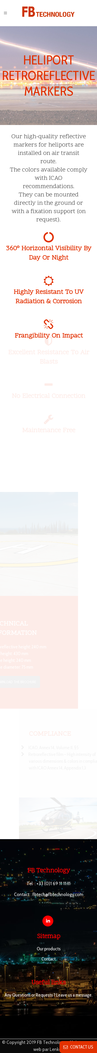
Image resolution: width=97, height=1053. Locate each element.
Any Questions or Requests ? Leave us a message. (48, 995)
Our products (49, 949)
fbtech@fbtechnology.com (57, 894)
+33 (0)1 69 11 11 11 (53, 883)
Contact (48, 959)
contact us (78, 1047)
